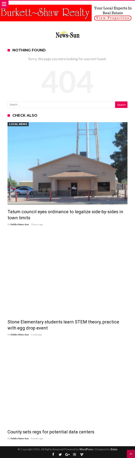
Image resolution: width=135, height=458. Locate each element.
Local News (18, 124)
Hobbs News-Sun (20, 224)
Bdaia (114, 449)
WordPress (86, 449)
